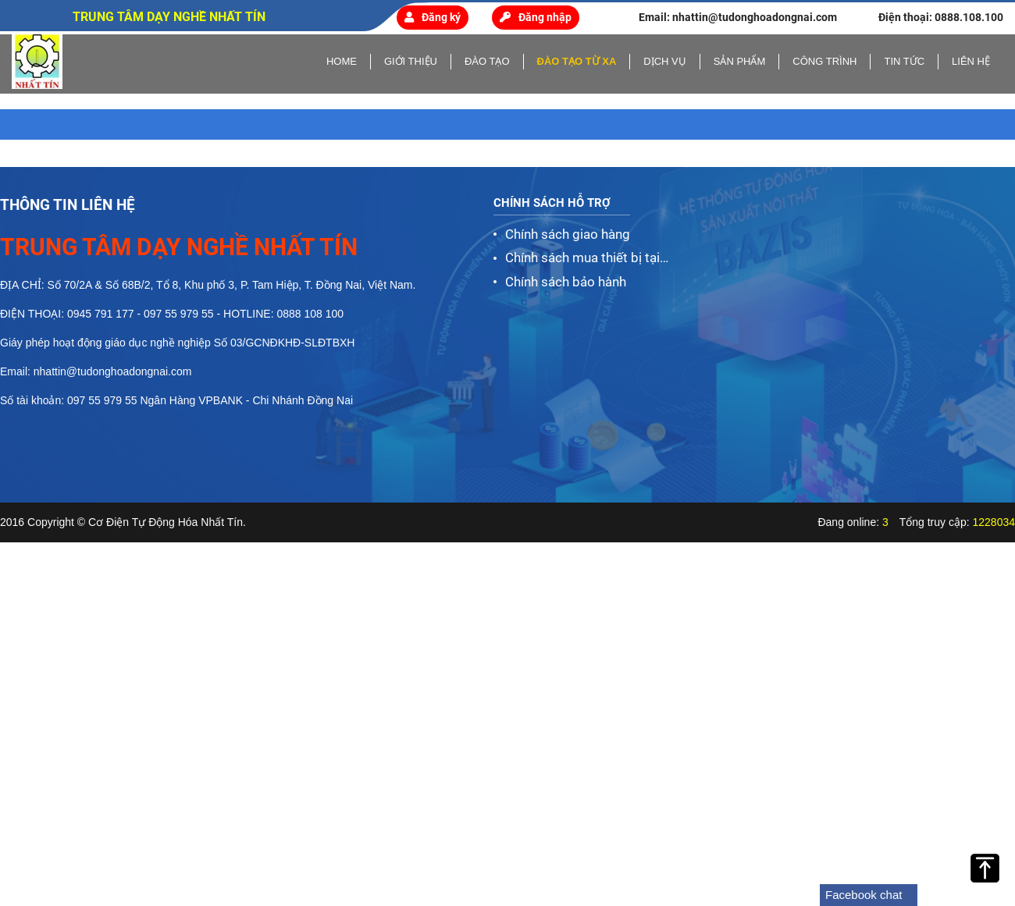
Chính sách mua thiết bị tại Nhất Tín (582, 259)
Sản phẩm (740, 61)
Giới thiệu (410, 61)
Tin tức (904, 61)
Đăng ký (432, 17)
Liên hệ (971, 61)
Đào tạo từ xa (577, 61)
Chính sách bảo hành (565, 282)
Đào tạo (487, 61)
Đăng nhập (536, 17)
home (341, 61)
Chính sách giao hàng (567, 234)
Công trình (824, 61)
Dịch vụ (664, 61)
